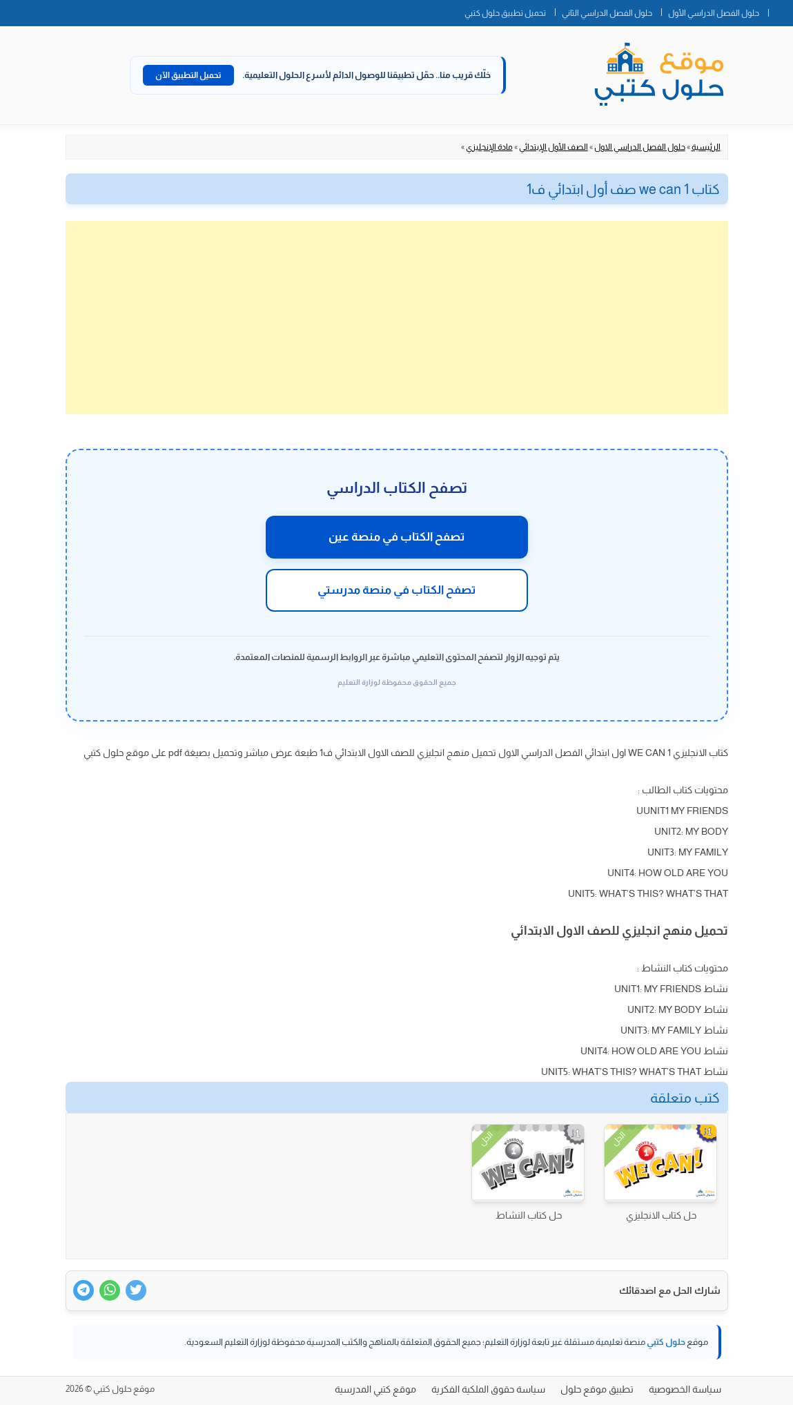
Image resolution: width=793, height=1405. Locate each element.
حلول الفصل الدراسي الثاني (607, 13)
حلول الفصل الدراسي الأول (713, 13)
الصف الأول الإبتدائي (553, 147)
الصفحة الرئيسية (780, 10)
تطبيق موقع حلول (597, 1389)
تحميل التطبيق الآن (188, 75)
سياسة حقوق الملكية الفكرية (488, 1389)
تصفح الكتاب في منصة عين (396, 536)
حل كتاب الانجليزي (661, 1215)
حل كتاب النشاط (529, 1215)
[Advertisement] (397, 317)
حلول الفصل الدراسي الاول (639, 147)
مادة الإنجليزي (489, 147)
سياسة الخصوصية (685, 1389)
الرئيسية (706, 147)
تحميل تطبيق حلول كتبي (505, 13)
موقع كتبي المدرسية (375, 1389)
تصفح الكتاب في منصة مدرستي (396, 590)
